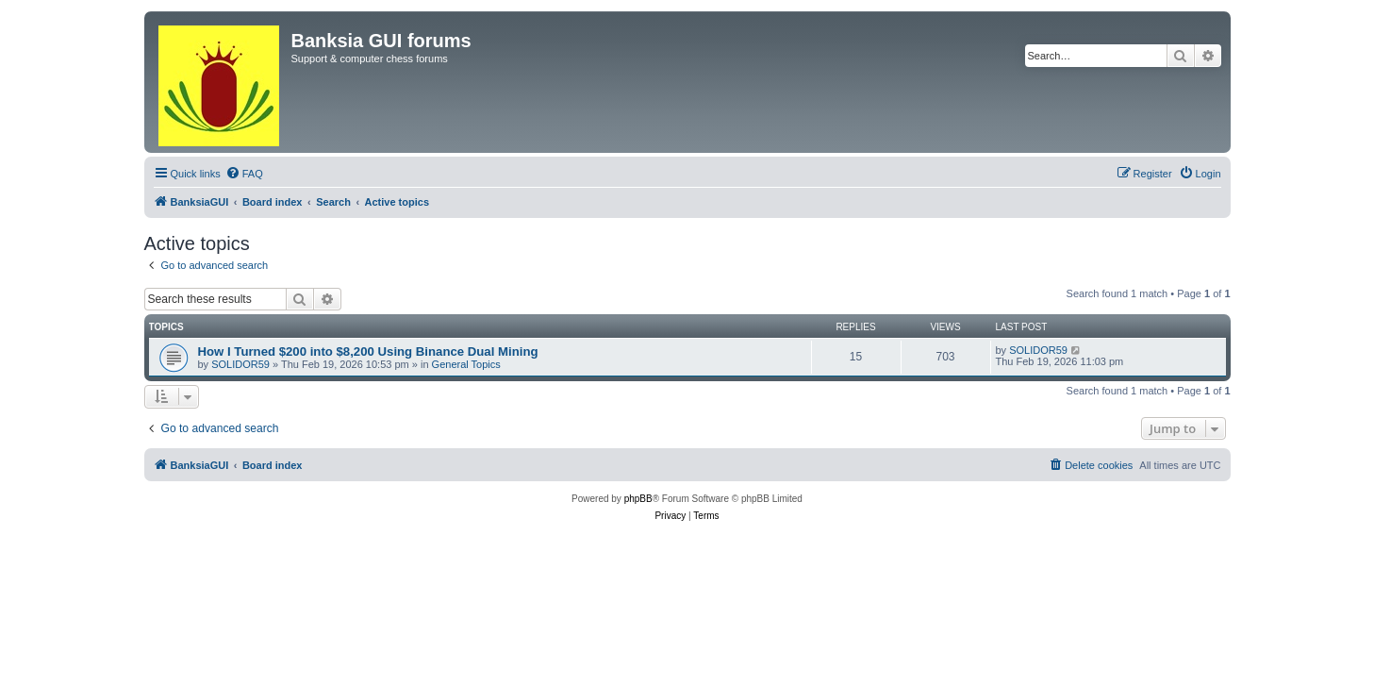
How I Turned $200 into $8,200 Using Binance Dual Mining (368, 351)
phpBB (638, 499)
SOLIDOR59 (240, 364)
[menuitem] (244, 173)
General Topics (466, 364)
